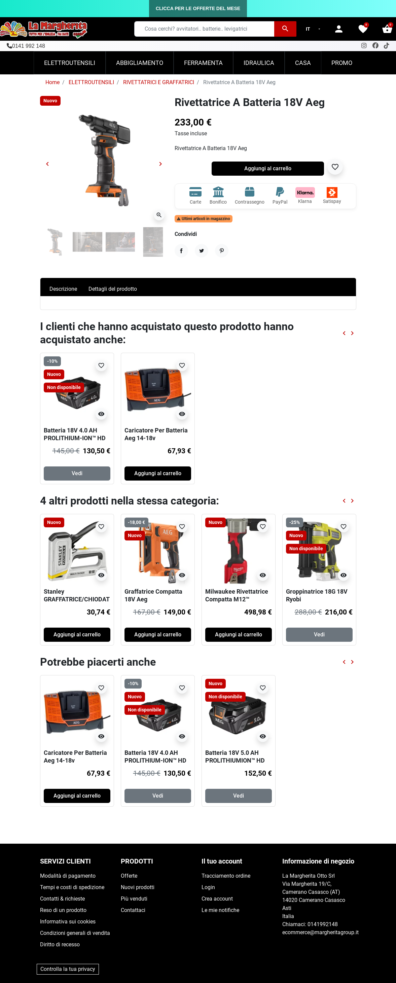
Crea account (217, 899)
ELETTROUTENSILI (91, 82)
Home (52, 82)
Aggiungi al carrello (267, 168)
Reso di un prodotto (63, 910)
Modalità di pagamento (68, 876)
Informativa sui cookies (68, 921)
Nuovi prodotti (137, 887)
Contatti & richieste (62, 899)
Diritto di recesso (60, 944)
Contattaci (133, 910)
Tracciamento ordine (226, 876)
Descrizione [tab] (63, 289)
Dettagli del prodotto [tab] (112, 289)
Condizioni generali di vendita (75, 933)
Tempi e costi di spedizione (72, 887)
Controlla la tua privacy (67, 969)
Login (208, 887)
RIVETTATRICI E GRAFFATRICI (158, 82)
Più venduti (134, 899)
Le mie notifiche (220, 910)
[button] (387, 29)
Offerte (129, 876)
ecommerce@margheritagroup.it (320, 932)
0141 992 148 (28, 46)
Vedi (77, 473)
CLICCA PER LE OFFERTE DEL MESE (198, 8)
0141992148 (323, 924)
